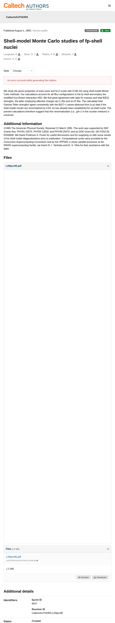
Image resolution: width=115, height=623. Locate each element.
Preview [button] (83, 577)
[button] (57, 166)
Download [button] (100, 577)
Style (6, 71)
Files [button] (57, 549)
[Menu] (109, 6)
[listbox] (22, 71)
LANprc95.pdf (13, 557)
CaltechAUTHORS (17, 17)
